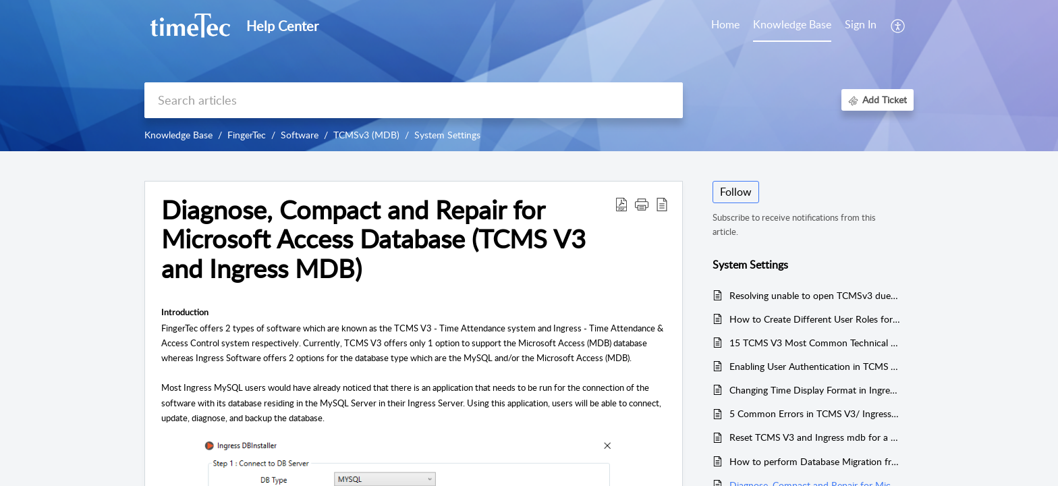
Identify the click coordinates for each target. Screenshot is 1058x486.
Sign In (860, 24)
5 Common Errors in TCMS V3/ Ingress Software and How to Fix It (814, 413)
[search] (413, 100)
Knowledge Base (178, 134)
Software (299, 134)
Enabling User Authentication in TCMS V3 (814, 366)
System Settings (447, 134)
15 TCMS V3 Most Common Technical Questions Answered (814, 342)
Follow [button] (736, 191)
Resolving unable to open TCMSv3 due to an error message (814, 295)
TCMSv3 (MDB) (366, 134)
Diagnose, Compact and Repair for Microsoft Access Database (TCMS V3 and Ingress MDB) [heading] (373, 239)
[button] (898, 25)
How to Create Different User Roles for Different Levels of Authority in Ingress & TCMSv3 (814, 319)
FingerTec (246, 134)
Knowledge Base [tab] (792, 24)
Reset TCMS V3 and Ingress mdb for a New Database (814, 437)
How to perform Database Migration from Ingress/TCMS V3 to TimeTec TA (814, 461)
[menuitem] (860, 25)
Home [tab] (725, 24)
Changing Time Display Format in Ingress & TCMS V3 (814, 389)
